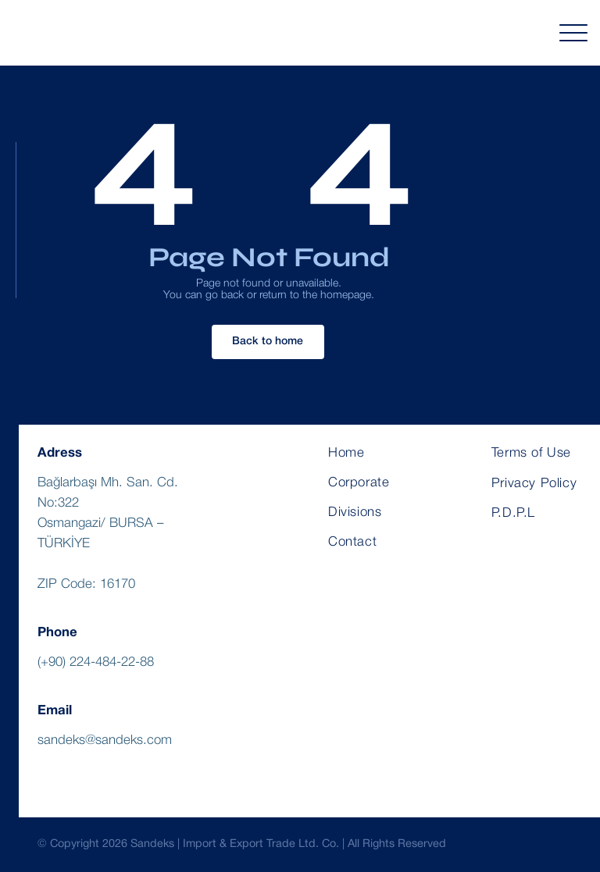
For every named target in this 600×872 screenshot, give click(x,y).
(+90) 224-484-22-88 (96, 662)
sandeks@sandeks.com (105, 740)
